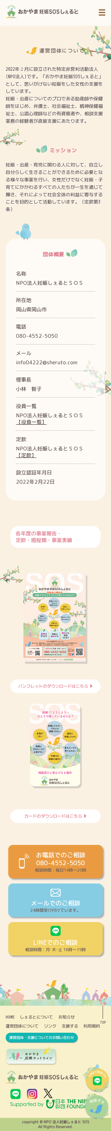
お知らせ (66, 1017)
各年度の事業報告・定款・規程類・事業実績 (44, 536)
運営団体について (22, 1026)
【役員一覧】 (31, 422)
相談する (96, 1107)
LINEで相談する (96, 1078)
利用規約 (92, 1026)
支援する (70, 1026)
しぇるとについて (36, 1017)
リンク (50, 1026)
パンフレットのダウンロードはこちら (55, 686)
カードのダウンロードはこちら (55, 816)
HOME (10, 1017)
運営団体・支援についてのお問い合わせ (41, 1037)
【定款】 (26, 455)
